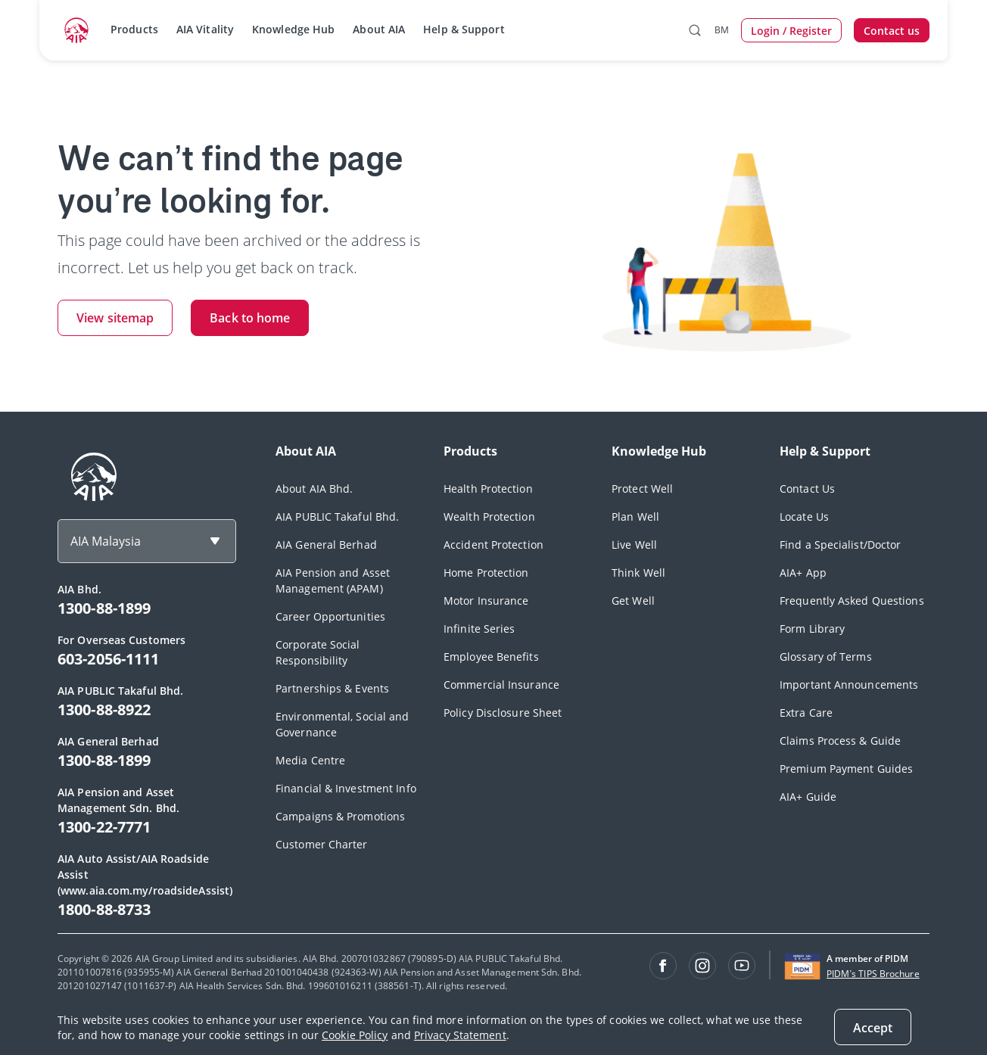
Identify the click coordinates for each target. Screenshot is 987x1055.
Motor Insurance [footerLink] (486, 600)
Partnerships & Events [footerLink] (332, 688)
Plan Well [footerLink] (635, 516)
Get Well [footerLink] (633, 600)
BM (722, 29)
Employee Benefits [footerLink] (491, 656)
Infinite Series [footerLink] (479, 628)
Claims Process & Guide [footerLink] (840, 740)
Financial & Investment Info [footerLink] (346, 788)
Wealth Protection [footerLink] (489, 516)
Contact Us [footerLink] (807, 488)
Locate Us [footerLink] (804, 516)
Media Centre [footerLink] (310, 760)
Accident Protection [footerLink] (493, 544)
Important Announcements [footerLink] (849, 684)
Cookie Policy (355, 1035)
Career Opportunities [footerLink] (330, 616)
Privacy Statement (460, 1035)
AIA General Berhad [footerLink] (326, 544)
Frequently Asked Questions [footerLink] (852, 600)
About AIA (379, 29)
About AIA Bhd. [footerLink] (314, 488)
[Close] (872, 1027)
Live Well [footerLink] (634, 544)
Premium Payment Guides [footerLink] (846, 768)
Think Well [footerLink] (638, 572)
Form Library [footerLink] (812, 628)
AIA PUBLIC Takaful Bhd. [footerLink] (337, 516)
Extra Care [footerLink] (806, 712)
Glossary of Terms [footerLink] (826, 656)
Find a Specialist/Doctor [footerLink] (840, 544)
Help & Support (463, 29)
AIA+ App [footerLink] (803, 572)
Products (134, 29)
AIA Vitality (205, 29)
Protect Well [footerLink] (642, 488)
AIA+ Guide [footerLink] (808, 796)
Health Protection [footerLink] (488, 488)
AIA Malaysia (105, 541)
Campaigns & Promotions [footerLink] (340, 816)
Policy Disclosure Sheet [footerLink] (503, 712)
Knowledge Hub (293, 29)
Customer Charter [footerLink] (322, 844)
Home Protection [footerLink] (486, 572)
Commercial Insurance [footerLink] (501, 684)
